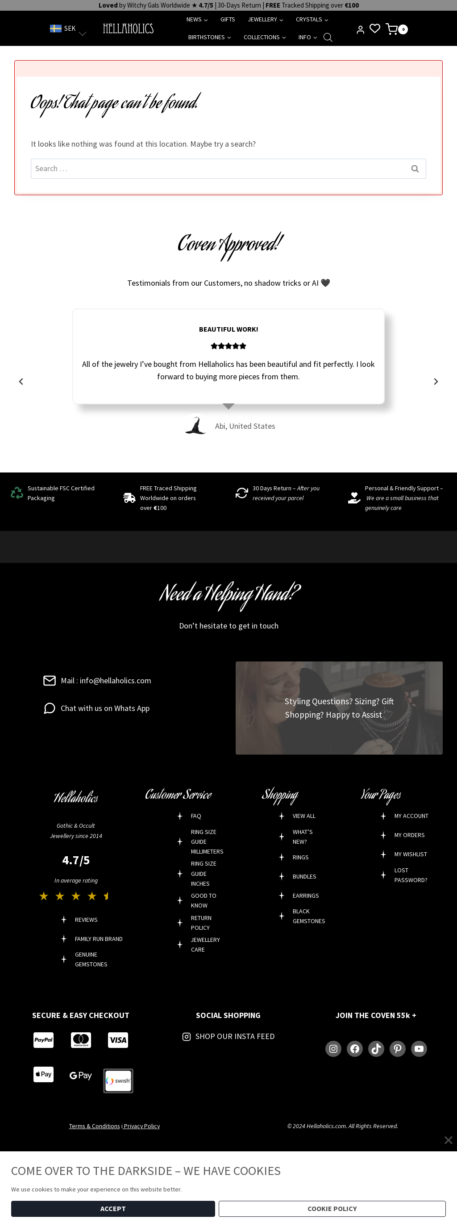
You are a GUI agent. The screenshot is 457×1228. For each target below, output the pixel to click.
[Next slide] (435, 381)
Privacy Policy (141, 1126)
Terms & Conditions (94, 1126)
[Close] (448, 1140)
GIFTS (227, 19)
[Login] (361, 30)
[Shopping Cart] (396, 28)
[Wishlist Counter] (375, 28)
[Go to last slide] (21, 381)
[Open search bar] (328, 37)
